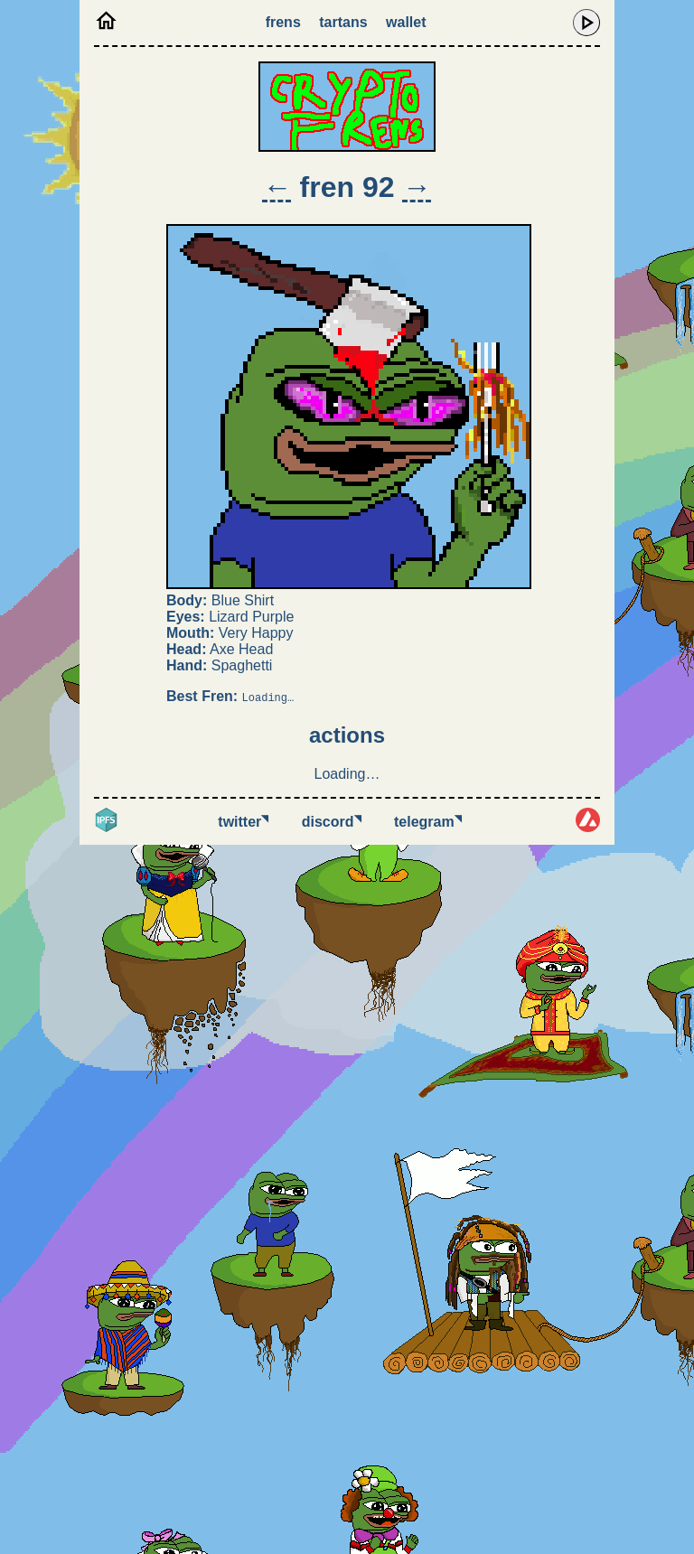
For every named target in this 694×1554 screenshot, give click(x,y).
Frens (283, 22)
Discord (331, 821)
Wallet (406, 22)
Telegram (428, 821)
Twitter (243, 821)
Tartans (343, 22)
